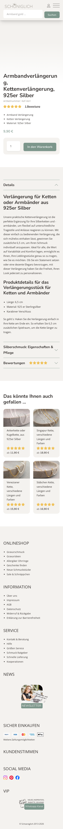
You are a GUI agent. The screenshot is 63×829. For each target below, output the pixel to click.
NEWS (8, 674)
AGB (9, 604)
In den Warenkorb (39, 147)
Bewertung (32, 106)
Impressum (13, 600)
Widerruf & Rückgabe (19, 613)
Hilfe (9, 643)
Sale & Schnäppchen (18, 574)
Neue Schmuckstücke (19, 569)
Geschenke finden (17, 565)
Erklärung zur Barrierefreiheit (23, 617)
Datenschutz (14, 609)
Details (8, 185)
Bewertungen (31, 362)
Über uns (12, 595)
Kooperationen (15, 661)
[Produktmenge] (13, 146)
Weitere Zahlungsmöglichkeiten (19, 739)
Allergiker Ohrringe (17, 561)
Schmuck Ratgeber (17, 652)
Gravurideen (14, 556)
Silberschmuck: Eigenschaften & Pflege (28, 350)
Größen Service (15, 648)
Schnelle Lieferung (17, 657)
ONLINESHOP (16, 543)
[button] (56, 5)
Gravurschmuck (15, 552)
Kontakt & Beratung (18, 639)
